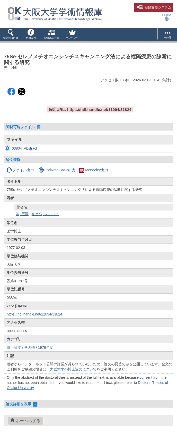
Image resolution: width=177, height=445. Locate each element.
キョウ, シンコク (45, 219)
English (166, 17)
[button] (10, 34)
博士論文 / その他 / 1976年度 (30, 353)
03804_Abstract (24, 151)
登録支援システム (154, 7)
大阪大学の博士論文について (73, 374)
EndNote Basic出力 (56, 175)
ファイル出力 (20, 175)
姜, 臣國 (22, 219)
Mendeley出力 (93, 175)
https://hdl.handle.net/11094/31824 (34, 319)
